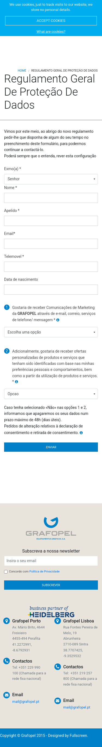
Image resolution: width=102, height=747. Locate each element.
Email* (9, 233)
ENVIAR (51, 447)
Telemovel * (14, 256)
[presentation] (56, 468)
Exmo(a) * (12, 169)
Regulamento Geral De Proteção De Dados (64, 70)
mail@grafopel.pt (25, 701)
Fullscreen (78, 735)
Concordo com (34, 571)
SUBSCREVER (51, 585)
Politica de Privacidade (44, 571)
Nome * (10, 187)
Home (22, 70)
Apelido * (12, 210)
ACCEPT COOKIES (51, 21)
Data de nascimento (21, 279)
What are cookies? (51, 31)
